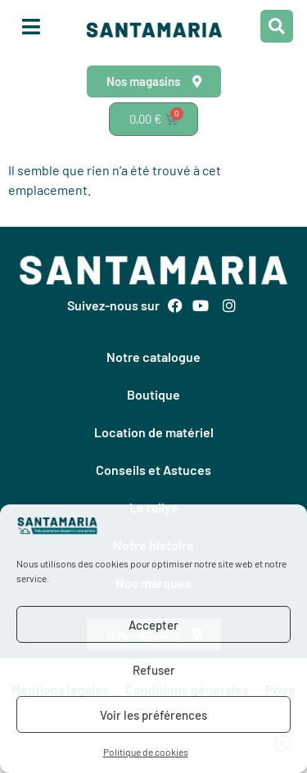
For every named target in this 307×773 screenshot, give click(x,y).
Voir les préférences (153, 714)
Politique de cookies (145, 751)
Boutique (153, 394)
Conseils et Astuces (153, 469)
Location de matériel (154, 432)
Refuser (154, 669)
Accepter (153, 624)
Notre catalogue (153, 356)
